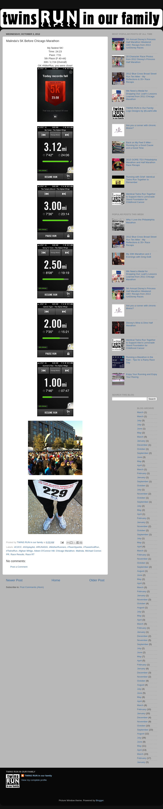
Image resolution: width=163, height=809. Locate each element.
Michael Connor (93, 551)
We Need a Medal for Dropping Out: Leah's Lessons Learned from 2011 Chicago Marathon (141, 95)
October (141, 449)
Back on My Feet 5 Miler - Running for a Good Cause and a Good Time (139, 145)
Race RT (29, 554)
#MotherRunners (57, 547)
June (139, 428)
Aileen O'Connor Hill (44, 551)
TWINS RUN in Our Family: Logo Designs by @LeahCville (141, 109)
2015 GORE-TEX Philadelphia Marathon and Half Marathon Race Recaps (141, 162)
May (139, 432)
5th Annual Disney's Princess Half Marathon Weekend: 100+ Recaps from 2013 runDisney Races (141, 43)
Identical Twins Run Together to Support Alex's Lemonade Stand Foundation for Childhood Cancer (140, 198)
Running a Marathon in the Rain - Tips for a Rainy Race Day (140, 360)
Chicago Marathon (65, 551)
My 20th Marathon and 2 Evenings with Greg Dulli (138, 255)
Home (56, 580)
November (142, 493)
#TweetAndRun (91, 547)
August (140, 571)
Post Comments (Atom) (32, 587)
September (142, 453)
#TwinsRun (11, 551)
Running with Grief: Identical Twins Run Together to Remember (140, 180)
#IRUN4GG (42, 547)
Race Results (17, 554)
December (142, 445)
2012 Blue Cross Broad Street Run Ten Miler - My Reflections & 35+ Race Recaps (141, 77)
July (139, 420)
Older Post (96, 580)
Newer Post (14, 580)
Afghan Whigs (26, 551)
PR (7, 554)
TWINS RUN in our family (38, 775)
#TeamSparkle (74, 547)
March (140, 412)
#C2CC (18, 547)
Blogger (100, 800)
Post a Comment (19, 567)
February (141, 473)
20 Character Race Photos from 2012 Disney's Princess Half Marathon (140, 59)
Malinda (80, 551)
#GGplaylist (29, 547)
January (141, 441)
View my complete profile (34, 780)
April (139, 465)
